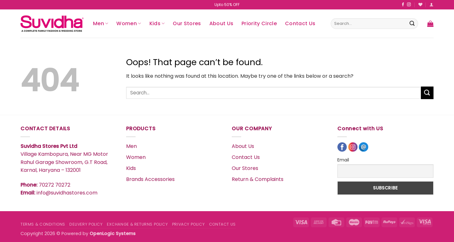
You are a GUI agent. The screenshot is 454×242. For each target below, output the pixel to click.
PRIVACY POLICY (188, 224)
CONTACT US (222, 224)
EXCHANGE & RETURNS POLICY (137, 224)
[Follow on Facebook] (403, 5)
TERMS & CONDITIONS (42, 224)
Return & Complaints (257, 179)
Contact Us (300, 23)
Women (128, 23)
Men (100, 23)
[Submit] (412, 23)
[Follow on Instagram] (409, 5)
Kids (157, 23)
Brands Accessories (150, 179)
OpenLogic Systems (113, 233)
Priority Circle (259, 23)
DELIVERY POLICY (85, 224)
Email (343, 160)
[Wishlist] (420, 4)
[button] (431, 4)
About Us (221, 23)
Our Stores (187, 23)
